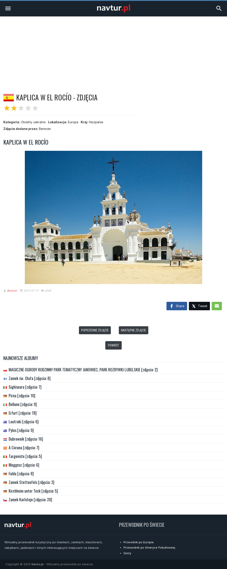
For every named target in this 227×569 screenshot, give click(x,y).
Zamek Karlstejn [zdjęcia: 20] (30, 499)
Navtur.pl (37, 564)
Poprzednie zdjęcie (95, 330)
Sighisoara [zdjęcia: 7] (25, 387)
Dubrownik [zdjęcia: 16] (26, 439)
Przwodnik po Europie (138, 542)
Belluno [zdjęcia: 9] (23, 404)
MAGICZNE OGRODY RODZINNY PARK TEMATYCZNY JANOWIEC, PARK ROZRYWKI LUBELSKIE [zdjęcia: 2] (83, 369)
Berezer (45, 129)
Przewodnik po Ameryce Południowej (149, 547)
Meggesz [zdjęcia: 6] (24, 465)
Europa (73, 122)
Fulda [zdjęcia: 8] (21, 473)
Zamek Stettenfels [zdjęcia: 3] (31, 482)
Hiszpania (96, 122)
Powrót (113, 345)
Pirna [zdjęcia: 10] (22, 395)
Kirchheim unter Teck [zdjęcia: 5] (33, 491)
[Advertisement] (113, 50)
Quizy (127, 553)
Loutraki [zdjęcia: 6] (24, 421)
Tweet (199, 306)
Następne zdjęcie (133, 330)
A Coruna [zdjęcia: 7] (24, 447)
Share (176, 306)
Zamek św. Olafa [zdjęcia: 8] (30, 378)
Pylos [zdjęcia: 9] (21, 430)
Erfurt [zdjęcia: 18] (23, 413)
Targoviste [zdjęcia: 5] (25, 456)
